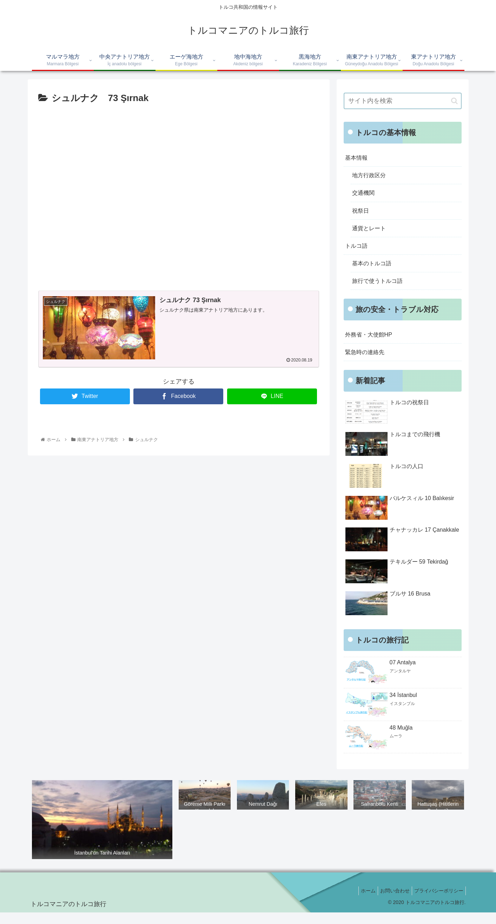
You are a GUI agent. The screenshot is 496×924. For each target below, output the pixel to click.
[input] (403, 101)
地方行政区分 (371, 177)
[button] (454, 101)
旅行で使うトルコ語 (380, 289)
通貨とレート (371, 233)
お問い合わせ (390, 902)
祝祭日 (361, 214)
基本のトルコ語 (374, 270)
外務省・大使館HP (371, 344)
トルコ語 (357, 251)
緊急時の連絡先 (367, 363)
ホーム (361, 902)
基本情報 (357, 158)
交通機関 (364, 195)
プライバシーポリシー (437, 902)
